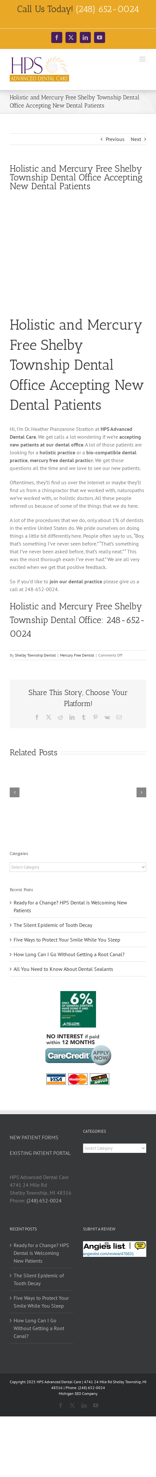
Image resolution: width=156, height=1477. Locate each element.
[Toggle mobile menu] (142, 59)
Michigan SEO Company (78, 1393)
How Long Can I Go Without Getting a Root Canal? (69, 954)
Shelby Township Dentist (35, 655)
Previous (115, 139)
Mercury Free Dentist (77, 655)
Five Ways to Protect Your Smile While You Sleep (67, 939)
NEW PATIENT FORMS (34, 1137)
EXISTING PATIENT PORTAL (40, 1153)
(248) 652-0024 (44, 1200)
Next (136, 139)
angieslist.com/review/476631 (108, 1254)
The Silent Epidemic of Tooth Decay (53, 925)
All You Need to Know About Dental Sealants (63, 969)
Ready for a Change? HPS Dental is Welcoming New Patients (41, 1253)
